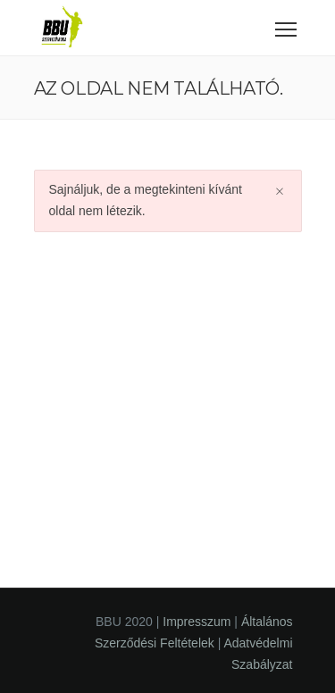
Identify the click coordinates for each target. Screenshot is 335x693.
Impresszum (196, 621)
